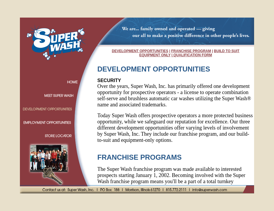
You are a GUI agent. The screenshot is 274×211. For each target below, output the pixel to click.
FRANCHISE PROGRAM (191, 51)
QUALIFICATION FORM (192, 55)
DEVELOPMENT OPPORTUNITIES (140, 51)
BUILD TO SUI (225, 51)
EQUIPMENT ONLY (155, 55)
